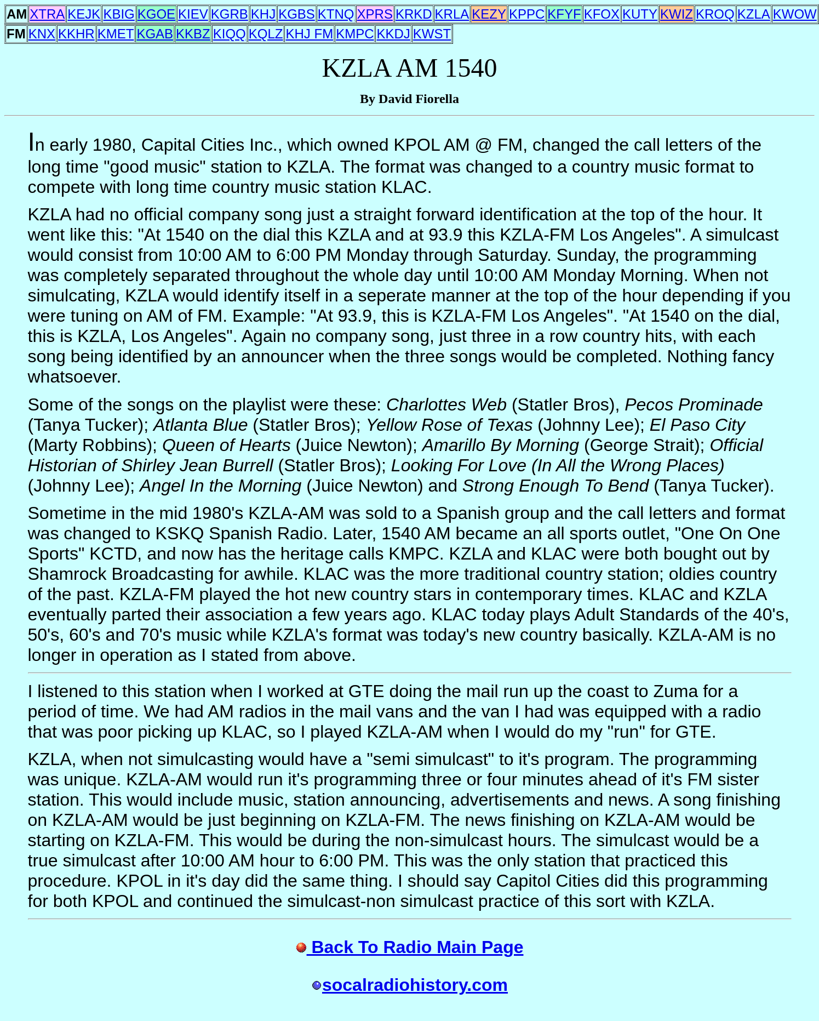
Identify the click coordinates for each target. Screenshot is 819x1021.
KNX (41, 33)
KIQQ (229, 33)
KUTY (639, 14)
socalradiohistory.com (409, 985)
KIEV (193, 14)
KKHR (76, 33)
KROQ (715, 14)
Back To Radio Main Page (410, 947)
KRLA (452, 14)
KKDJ (393, 33)
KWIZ (676, 14)
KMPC (355, 33)
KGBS (296, 14)
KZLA (753, 14)
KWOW (795, 14)
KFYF (564, 14)
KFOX (602, 14)
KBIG (118, 14)
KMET (116, 33)
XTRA (47, 14)
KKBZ (193, 33)
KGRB (229, 14)
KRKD (414, 14)
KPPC (527, 14)
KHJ (263, 14)
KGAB (154, 33)
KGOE (156, 14)
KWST (432, 33)
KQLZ (266, 33)
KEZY (489, 14)
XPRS (375, 14)
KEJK (83, 14)
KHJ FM (309, 33)
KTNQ (336, 14)
